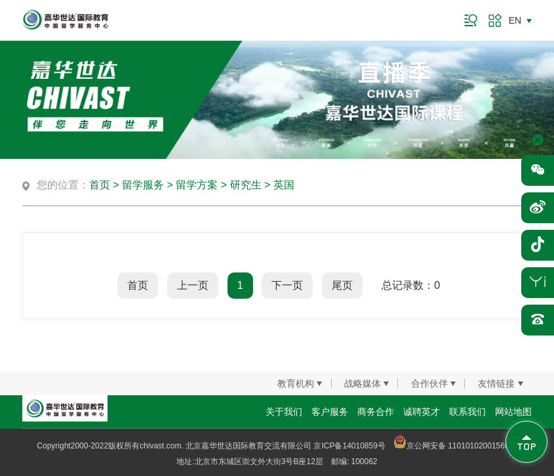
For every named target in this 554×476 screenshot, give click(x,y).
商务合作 (375, 411)
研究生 (246, 184)
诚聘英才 (421, 411)
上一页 (192, 285)
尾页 (342, 285)
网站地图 (513, 411)
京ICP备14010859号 (349, 445)
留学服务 (143, 184)
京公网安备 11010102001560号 (455, 445)
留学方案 (197, 184)
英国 (283, 184)
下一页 (287, 285)
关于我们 (284, 411)
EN (515, 20)
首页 (99, 184)
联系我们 (467, 411)
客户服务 (329, 411)
